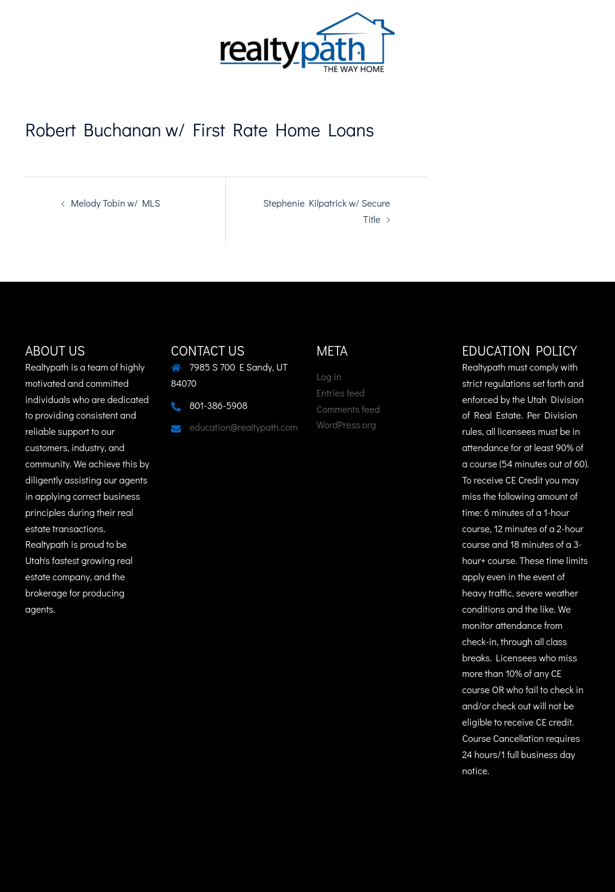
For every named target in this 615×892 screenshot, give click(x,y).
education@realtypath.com (244, 426)
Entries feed (341, 392)
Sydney (52, 871)
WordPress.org (346, 424)
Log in (329, 376)
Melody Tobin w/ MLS (115, 202)
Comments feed (348, 408)
